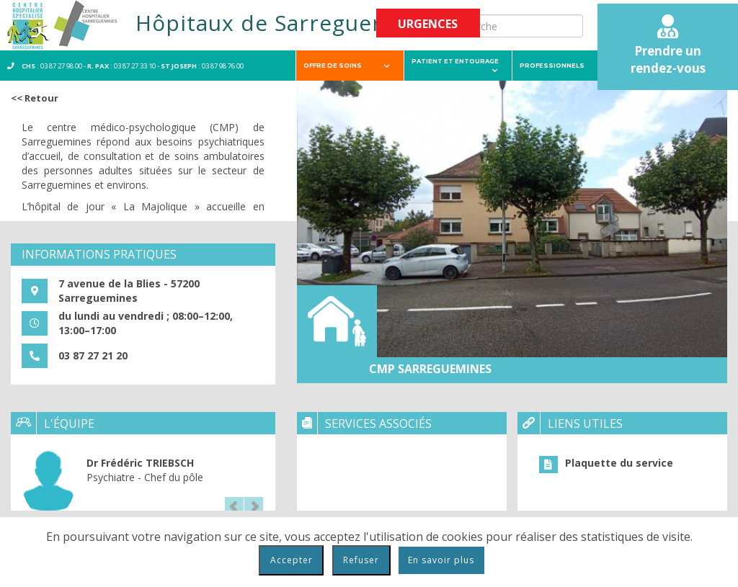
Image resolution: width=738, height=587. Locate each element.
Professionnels (562, 65)
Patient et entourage (455, 66)
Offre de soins (346, 65)
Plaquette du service (619, 463)
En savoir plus (441, 560)
